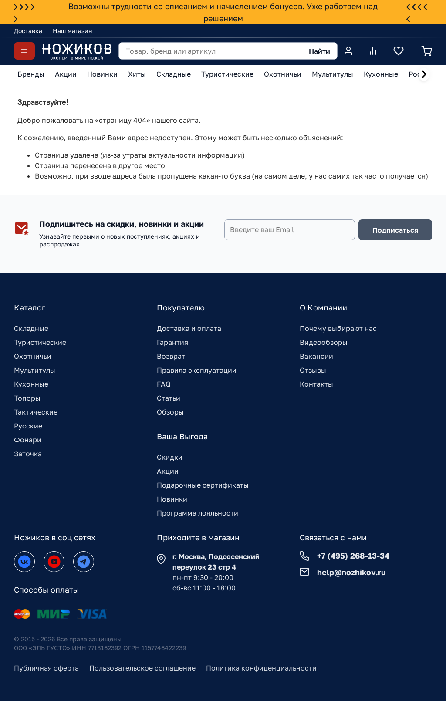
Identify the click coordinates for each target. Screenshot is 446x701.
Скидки (169, 457)
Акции (168, 471)
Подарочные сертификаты (203, 485)
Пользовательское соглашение (142, 668)
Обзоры (170, 412)
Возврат (171, 356)
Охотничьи (32, 356)
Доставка (28, 30)
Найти (319, 51)
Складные (31, 328)
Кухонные (31, 384)
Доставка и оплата (189, 328)
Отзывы (313, 370)
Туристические (40, 342)
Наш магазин (72, 30)
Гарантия (172, 342)
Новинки (172, 499)
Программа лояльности (197, 513)
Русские (28, 425)
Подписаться (395, 230)
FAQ (164, 384)
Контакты (316, 384)
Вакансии (316, 356)
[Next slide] (424, 74)
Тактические (35, 412)
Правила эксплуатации (197, 370)
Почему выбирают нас (338, 328)
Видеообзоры (324, 342)
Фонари (27, 439)
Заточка (28, 453)
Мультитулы (34, 370)
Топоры (27, 398)
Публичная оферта (46, 668)
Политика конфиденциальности (261, 668)
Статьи (168, 398)
